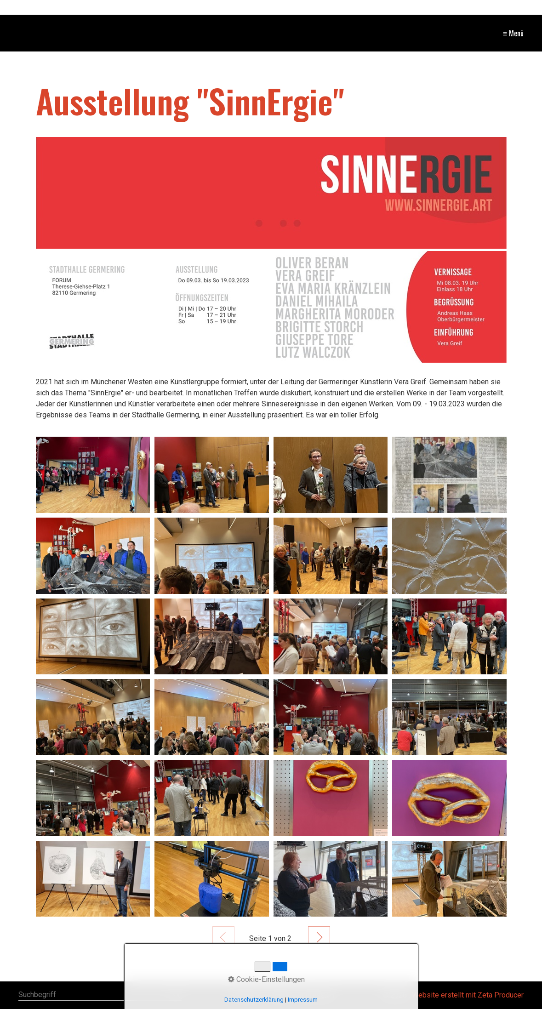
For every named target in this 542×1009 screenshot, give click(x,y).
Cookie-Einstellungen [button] (266, 979)
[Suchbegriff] (100, 995)
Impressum (303, 999)
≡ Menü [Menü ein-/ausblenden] (513, 33)
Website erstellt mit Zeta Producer (468, 995)
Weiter (319, 937)
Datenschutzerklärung (254, 999)
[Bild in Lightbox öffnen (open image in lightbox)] (271, 193)
